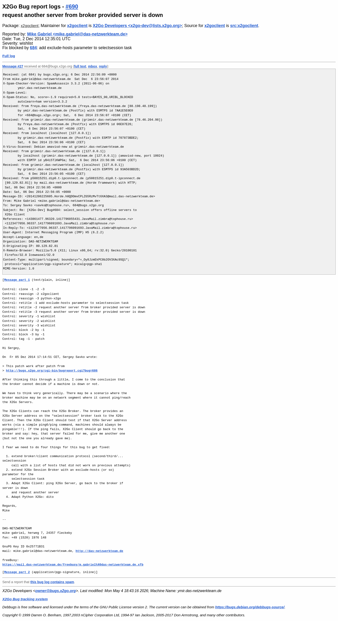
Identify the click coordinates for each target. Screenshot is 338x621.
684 (33, 47)
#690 (71, 6)
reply (103, 66)
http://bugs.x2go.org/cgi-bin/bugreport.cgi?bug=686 (52, 370)
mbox (92, 66)
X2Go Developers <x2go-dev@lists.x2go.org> (137, 25)
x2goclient (29, 26)
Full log (8, 56)
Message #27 (12, 66)
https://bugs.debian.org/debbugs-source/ (249, 607)
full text (80, 66)
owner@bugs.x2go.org (55, 591)
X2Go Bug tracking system (25, 599)
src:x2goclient (244, 25)
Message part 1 (17, 280)
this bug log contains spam (52, 582)
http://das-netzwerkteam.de (99, 551)
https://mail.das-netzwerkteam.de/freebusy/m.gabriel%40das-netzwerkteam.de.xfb (72, 564)
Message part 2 (17, 572)
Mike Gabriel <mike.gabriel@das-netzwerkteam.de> (77, 34)
